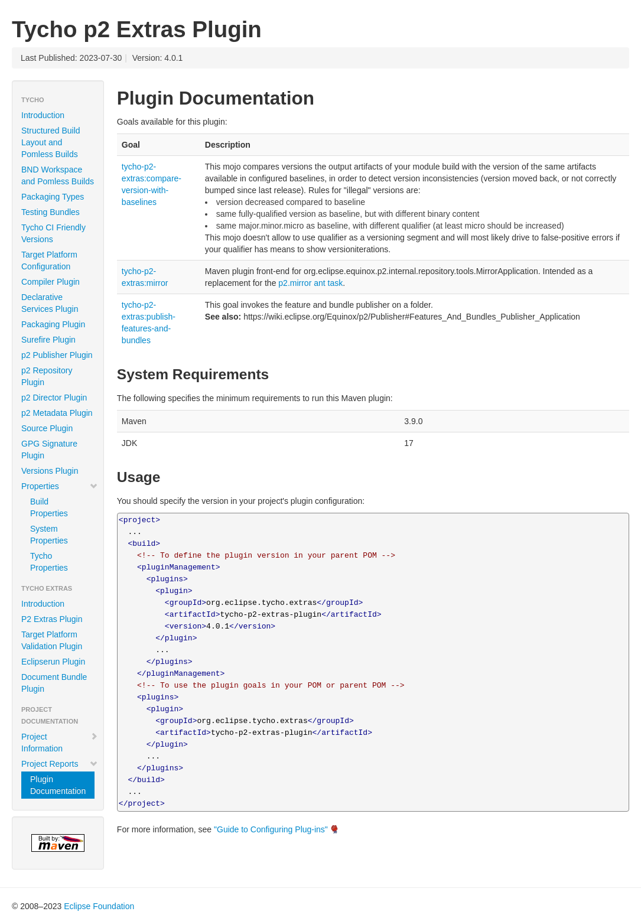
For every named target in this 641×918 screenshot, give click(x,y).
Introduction (42, 115)
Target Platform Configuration (49, 260)
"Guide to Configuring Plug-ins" (271, 829)
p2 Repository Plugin (46, 376)
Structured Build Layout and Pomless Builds (50, 142)
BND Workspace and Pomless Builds (57, 175)
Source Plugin (47, 428)
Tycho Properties (49, 561)
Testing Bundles (50, 212)
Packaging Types (52, 196)
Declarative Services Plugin (50, 303)
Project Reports (59, 764)
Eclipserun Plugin (53, 661)
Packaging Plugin (53, 324)
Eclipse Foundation (99, 906)
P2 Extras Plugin (52, 619)
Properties (59, 486)
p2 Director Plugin (54, 397)
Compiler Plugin (50, 282)
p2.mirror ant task (310, 283)
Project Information (59, 742)
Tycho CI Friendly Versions (53, 233)
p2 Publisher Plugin (57, 355)
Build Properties (49, 507)
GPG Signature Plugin (49, 449)
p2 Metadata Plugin (57, 413)
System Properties (49, 534)
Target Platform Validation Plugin (51, 640)
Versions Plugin (50, 471)
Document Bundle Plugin (54, 683)
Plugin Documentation (58, 785)
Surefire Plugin (48, 339)
